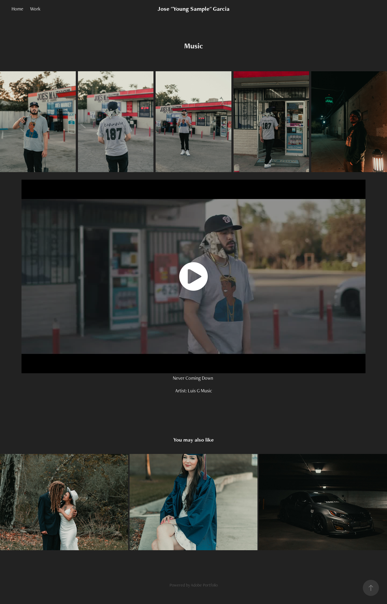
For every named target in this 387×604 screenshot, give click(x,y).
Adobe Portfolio (204, 585)
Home (17, 9)
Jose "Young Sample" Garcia (193, 9)
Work (35, 9)
